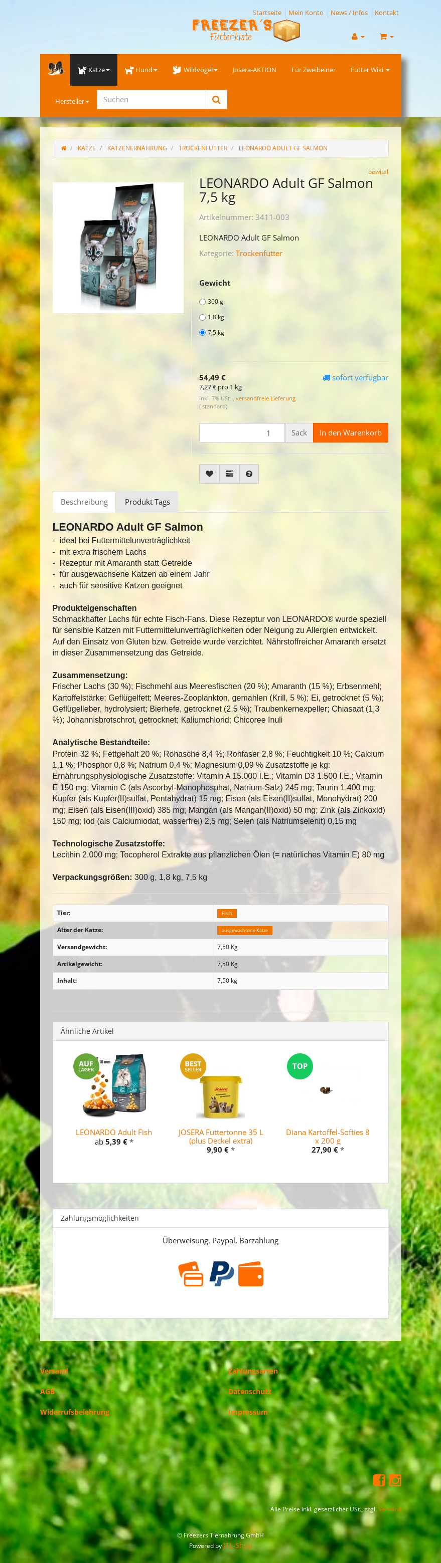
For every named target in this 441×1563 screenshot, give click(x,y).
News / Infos (349, 12)
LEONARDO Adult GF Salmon (283, 148)
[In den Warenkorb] (350, 432)
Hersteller (72, 101)
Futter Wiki (370, 69)
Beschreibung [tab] (84, 502)
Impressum (248, 1412)
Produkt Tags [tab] (147, 502)
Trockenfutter (259, 253)
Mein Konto (306, 12)
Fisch (227, 913)
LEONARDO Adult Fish (114, 1132)
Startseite (267, 12)
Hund (141, 69)
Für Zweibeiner (313, 69)
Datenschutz (249, 1391)
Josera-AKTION (254, 69)
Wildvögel (195, 69)
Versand (54, 1371)
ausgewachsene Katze (245, 930)
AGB (47, 1391)
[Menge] (242, 432)
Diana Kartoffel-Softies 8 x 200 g (328, 1136)
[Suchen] (151, 99)
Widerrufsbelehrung (74, 1412)
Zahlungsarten (253, 1371)
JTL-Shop (237, 1545)
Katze (94, 69)
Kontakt (387, 12)
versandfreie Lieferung (266, 398)
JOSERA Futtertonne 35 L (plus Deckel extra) (221, 1136)
